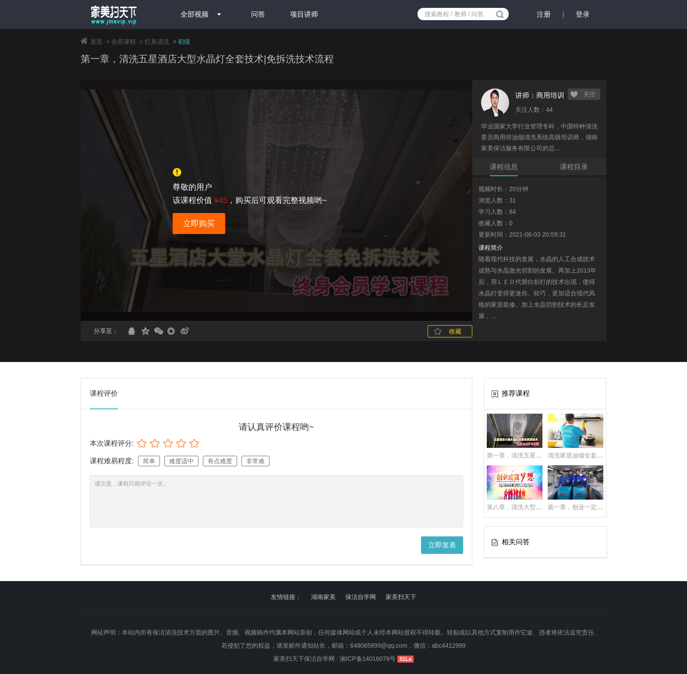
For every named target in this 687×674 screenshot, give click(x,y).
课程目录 (574, 166)
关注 (589, 94)
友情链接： (286, 596)
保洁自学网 (360, 596)
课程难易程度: (112, 461)
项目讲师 (304, 14)
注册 (544, 14)
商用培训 (550, 95)
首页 (96, 41)
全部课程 (123, 41)
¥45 (220, 200)
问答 (258, 14)
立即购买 (199, 223)
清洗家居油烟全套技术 (578, 455)
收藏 (455, 331)
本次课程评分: (112, 443)
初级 (184, 41)
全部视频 (195, 14)
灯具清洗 (157, 41)
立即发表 (442, 545)
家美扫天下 (401, 596)
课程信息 (504, 166)
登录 (583, 14)
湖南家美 (323, 596)
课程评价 (104, 393)
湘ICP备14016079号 (368, 658)
